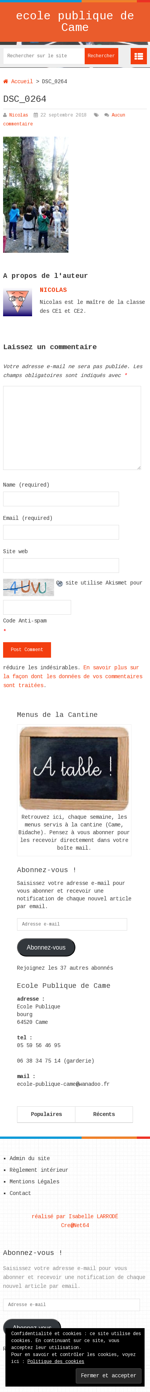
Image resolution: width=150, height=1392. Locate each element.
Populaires (46, 1114)
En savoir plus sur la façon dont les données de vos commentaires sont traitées (72, 677)
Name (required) (26, 485)
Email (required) (28, 518)
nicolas (53, 290)
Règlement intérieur (39, 1170)
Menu (139, 56)
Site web (15, 552)
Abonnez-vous (46, 947)
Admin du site (30, 1158)
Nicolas (18, 115)
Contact (20, 1193)
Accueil (18, 82)
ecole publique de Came (75, 22)
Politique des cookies (55, 1362)
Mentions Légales (34, 1182)
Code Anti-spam (24, 621)
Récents (104, 1114)
